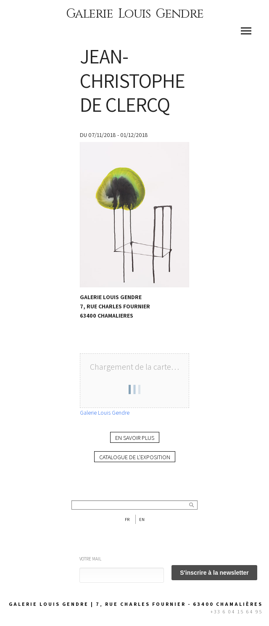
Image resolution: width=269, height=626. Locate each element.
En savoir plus (134, 438)
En (142, 519)
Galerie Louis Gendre (134, 13)
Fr (127, 519)
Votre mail (90, 559)
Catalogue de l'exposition (134, 457)
